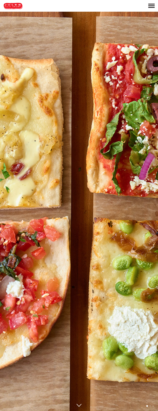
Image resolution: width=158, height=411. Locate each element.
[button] (147, 406)
